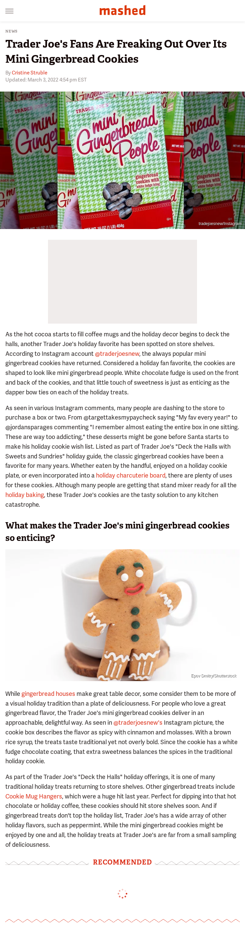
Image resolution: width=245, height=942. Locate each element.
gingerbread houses (48, 694)
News (11, 31)
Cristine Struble (29, 72)
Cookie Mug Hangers (33, 796)
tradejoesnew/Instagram (220, 224)
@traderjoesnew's (137, 722)
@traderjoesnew (117, 353)
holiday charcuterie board (130, 475)
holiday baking (24, 495)
